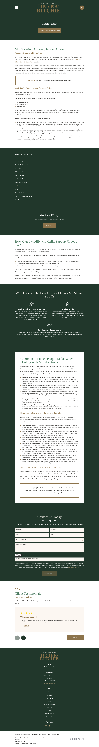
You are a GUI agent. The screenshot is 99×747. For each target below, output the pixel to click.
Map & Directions (49, 683)
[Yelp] (53, 725)
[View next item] (23, 638)
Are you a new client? (21, 539)
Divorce (49, 695)
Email (52, 534)
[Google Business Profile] (46, 725)
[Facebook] (49, 725)
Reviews (49, 707)
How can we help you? (21, 544)
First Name (18, 529)
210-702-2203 (49, 667)
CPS (49, 701)
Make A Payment (49, 714)
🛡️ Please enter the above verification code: (27, 558)
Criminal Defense (49, 704)
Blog (49, 710)
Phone (17, 534)
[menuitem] (49, 161)
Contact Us (49, 717)
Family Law (49, 698)
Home (49, 692)
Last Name (53, 529)
